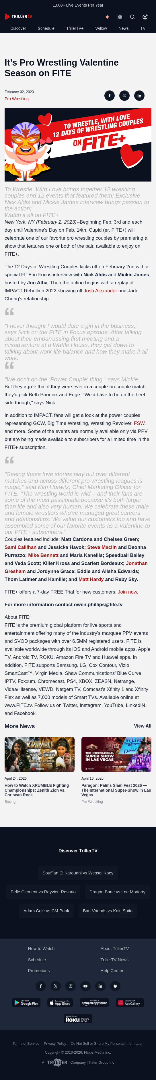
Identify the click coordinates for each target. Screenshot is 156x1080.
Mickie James (61, 202)
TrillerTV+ (75, 28)
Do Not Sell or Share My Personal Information (107, 1044)
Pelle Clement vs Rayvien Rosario (43, 891)
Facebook (25, 713)
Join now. (128, 592)
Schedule (46, 28)
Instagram (91, 705)
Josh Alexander (100, 290)
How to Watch (41, 948)
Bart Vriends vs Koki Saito (107, 910)
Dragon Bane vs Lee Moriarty (117, 891)
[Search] (132, 17)
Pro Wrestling (17, 98)
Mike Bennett (43, 555)
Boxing (10, 802)
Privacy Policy (55, 1044)
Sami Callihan (20, 547)
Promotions (39, 970)
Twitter (70, 705)
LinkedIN (135, 705)
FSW (139, 423)
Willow (101, 28)
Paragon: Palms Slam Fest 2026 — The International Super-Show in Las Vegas (116, 790)
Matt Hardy (91, 579)
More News (20, 726)
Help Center (111, 970)
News (124, 28)
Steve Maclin (102, 547)
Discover (18, 28)
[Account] (145, 17)
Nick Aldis (17, 202)
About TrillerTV (114, 948)
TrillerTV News (114, 959)
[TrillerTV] (18, 17)
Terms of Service (26, 1044)
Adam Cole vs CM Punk (46, 910)
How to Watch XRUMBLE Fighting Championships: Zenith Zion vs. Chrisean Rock (37, 790)
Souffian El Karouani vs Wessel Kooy (77, 872)
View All (142, 726)
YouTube (113, 705)
